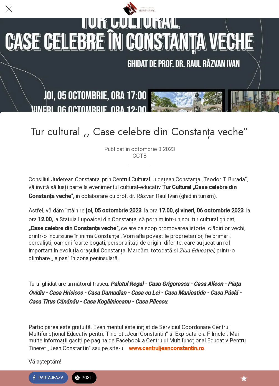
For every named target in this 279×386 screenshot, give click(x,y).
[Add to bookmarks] (243, 378)
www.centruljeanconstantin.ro (166, 348)
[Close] (9, 9)
